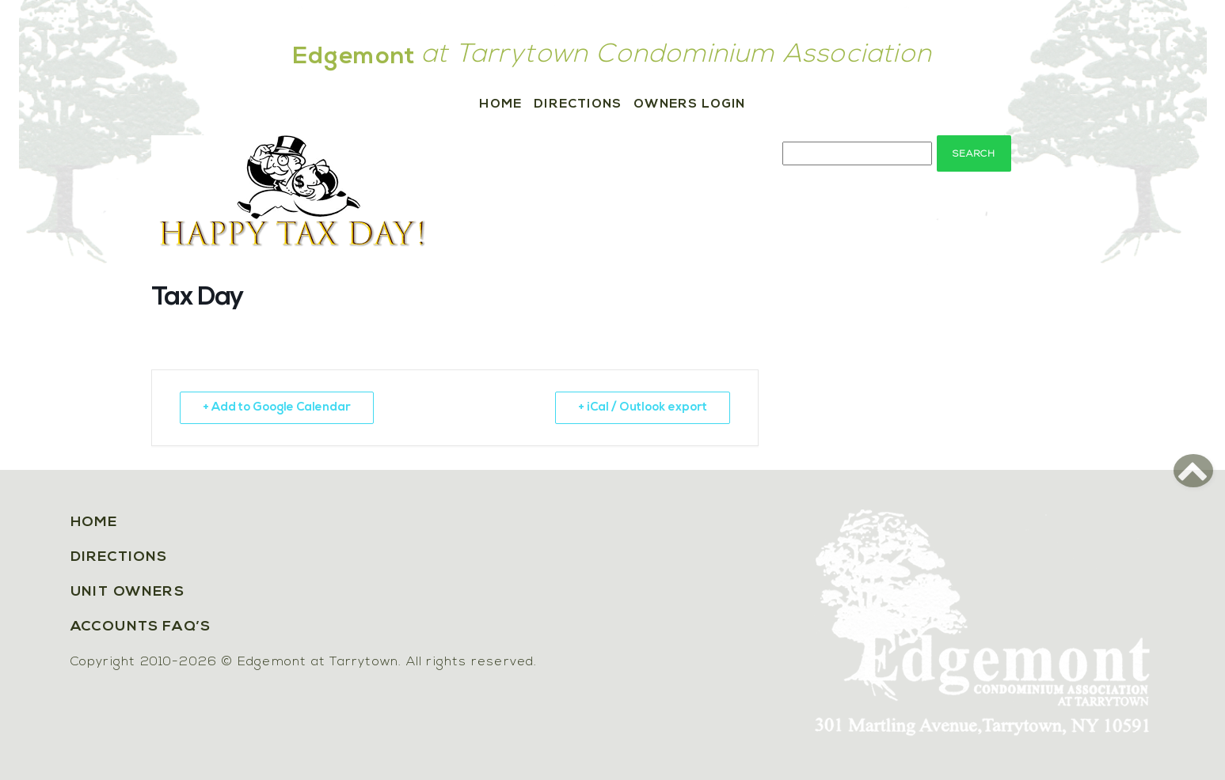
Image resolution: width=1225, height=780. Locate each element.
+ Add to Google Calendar (277, 408)
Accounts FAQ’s (140, 626)
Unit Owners (127, 592)
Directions (578, 104)
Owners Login (689, 104)
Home (500, 104)
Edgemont (355, 57)
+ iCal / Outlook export (642, 408)
